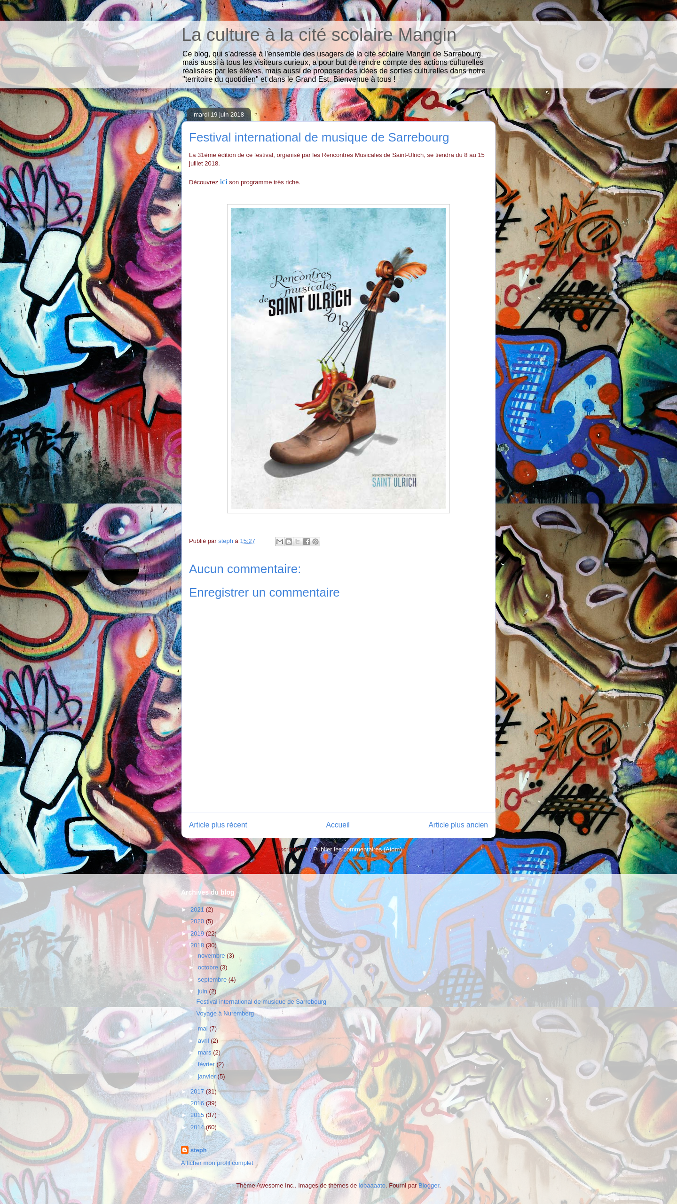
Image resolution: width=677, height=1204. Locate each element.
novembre (212, 955)
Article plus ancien (458, 825)
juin (203, 991)
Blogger (428, 1185)
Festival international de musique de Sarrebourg (261, 1001)
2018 (198, 945)
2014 (198, 1127)
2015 (198, 1114)
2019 (198, 933)
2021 (198, 909)
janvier (208, 1076)
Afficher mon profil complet (217, 1162)
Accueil (338, 825)
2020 (198, 921)
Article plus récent (218, 825)
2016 (198, 1103)
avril (204, 1040)
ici (224, 182)
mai (204, 1028)
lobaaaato (372, 1185)
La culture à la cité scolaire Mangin (319, 35)
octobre (209, 967)
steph (198, 1150)
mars (205, 1052)
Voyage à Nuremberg (225, 1013)
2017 (198, 1091)
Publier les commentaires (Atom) (357, 849)
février (207, 1064)
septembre (213, 979)
